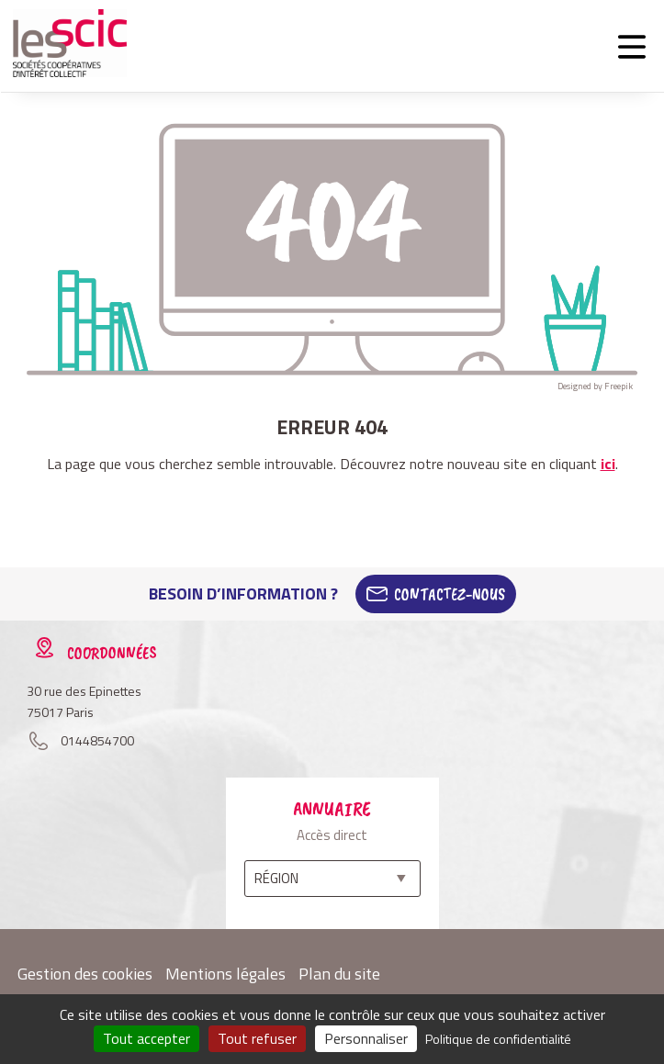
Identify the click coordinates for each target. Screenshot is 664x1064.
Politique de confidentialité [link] (498, 1038)
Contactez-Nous (449, 594)
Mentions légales (225, 973)
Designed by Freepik (595, 386)
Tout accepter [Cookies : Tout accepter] (146, 1038)
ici (608, 464)
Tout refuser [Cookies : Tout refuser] (257, 1038)
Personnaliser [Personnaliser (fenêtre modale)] (366, 1038)
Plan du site (339, 973)
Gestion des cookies (84, 973)
